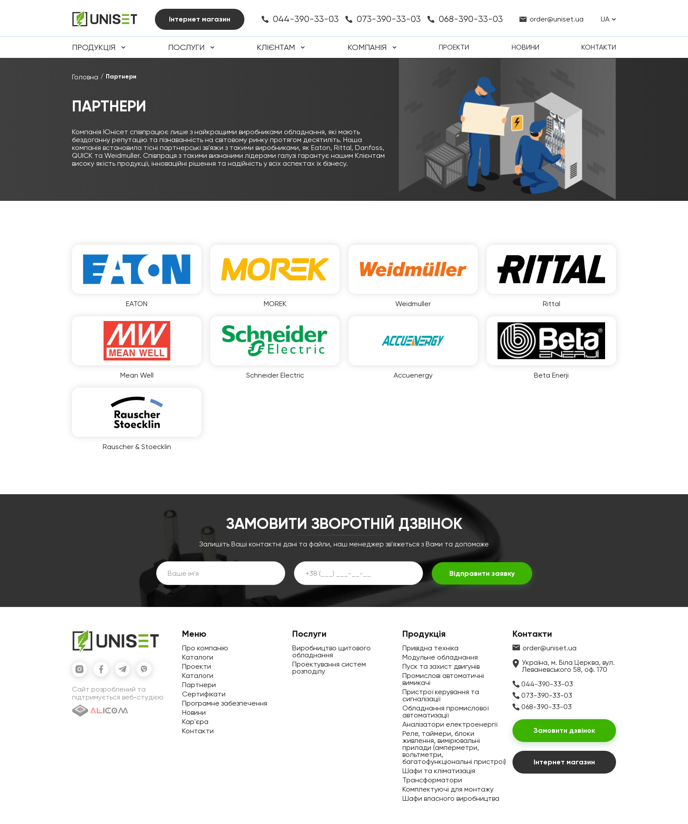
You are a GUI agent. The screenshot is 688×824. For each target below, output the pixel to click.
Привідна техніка (430, 648)
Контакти (598, 47)
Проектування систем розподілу (329, 667)
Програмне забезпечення (224, 703)
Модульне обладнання (440, 657)
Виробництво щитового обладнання (331, 651)
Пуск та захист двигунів (441, 666)
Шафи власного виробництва (450, 798)
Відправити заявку (482, 573)
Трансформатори (432, 780)
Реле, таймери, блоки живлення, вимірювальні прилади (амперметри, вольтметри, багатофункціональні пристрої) (454, 747)
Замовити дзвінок (564, 730)
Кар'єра (195, 721)
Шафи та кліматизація (438, 771)
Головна (85, 77)
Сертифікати (204, 694)
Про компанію (205, 648)
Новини (525, 47)
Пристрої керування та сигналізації (440, 695)
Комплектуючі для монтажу (448, 789)
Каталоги (197, 657)
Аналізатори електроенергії (449, 724)
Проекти (454, 47)
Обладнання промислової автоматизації (445, 711)
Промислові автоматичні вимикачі (443, 679)
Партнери (199, 685)
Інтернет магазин (199, 19)
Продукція (93, 47)
